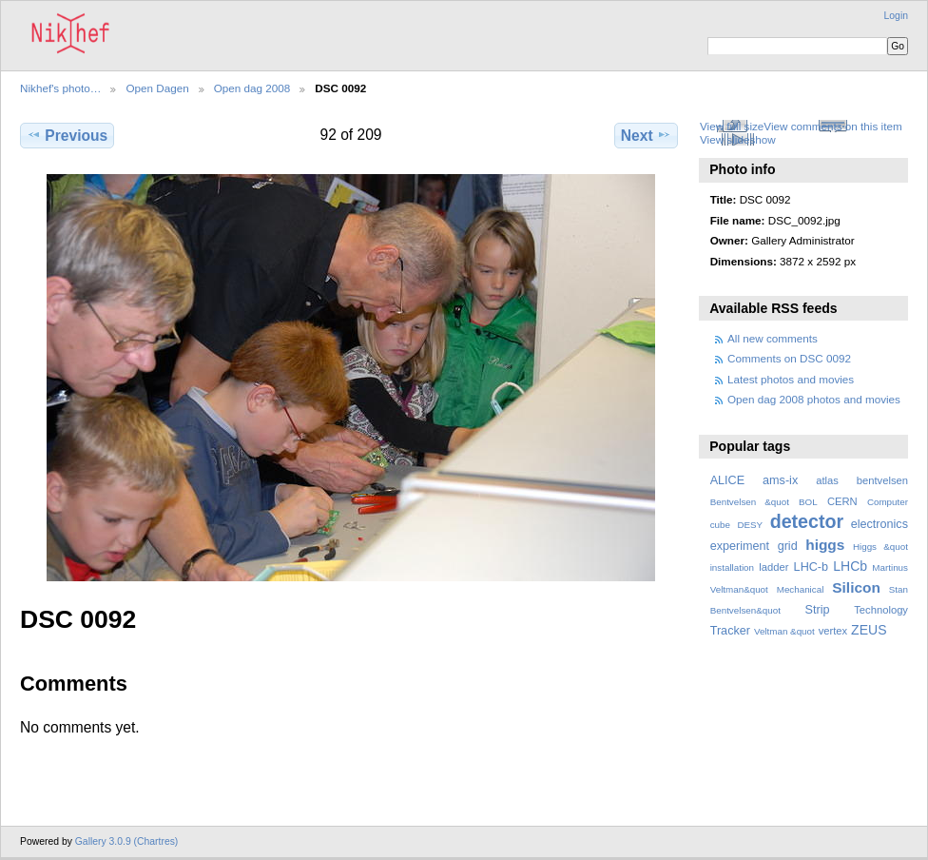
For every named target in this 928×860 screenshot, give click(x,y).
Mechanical (800, 589)
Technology (881, 610)
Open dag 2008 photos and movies (813, 399)
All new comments (772, 338)
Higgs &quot (880, 546)
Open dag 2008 (252, 88)
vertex (833, 630)
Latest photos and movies (790, 379)
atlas (827, 480)
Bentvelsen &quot (749, 502)
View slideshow (738, 139)
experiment (739, 546)
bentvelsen (882, 480)
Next (646, 135)
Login (896, 15)
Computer (887, 502)
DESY (750, 524)
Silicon (856, 587)
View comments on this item (832, 126)
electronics (879, 524)
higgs (824, 545)
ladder (773, 567)
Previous (67, 135)
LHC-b (811, 567)
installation (732, 567)
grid (788, 546)
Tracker (730, 630)
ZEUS (868, 629)
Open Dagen (157, 88)
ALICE (727, 480)
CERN (842, 501)
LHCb (850, 566)
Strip (817, 609)
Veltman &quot (784, 631)
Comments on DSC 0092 (789, 358)
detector (807, 521)
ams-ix (780, 480)
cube (720, 524)
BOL (808, 502)
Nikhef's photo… (60, 88)
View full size (732, 126)
